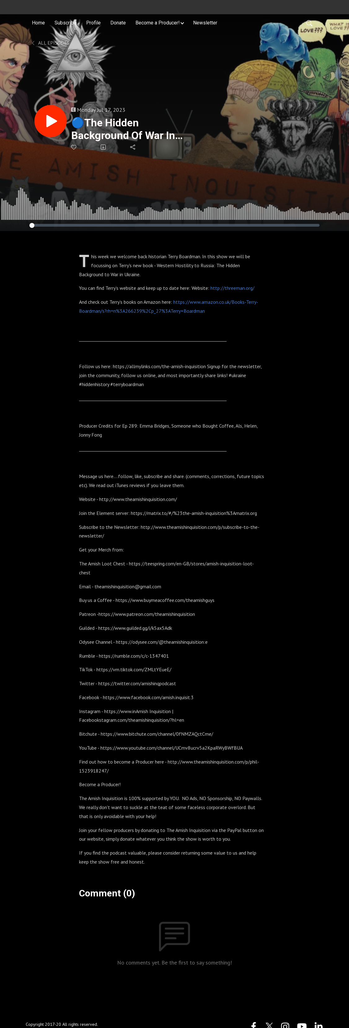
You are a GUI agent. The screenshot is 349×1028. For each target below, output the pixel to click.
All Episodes (50, 43)
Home (38, 23)
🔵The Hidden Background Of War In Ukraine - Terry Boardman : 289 (123, 129)
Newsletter (205, 23)
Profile (93, 23)
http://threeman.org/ (232, 288)
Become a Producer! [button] (157, 23)
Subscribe (66, 23)
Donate (118, 23)
